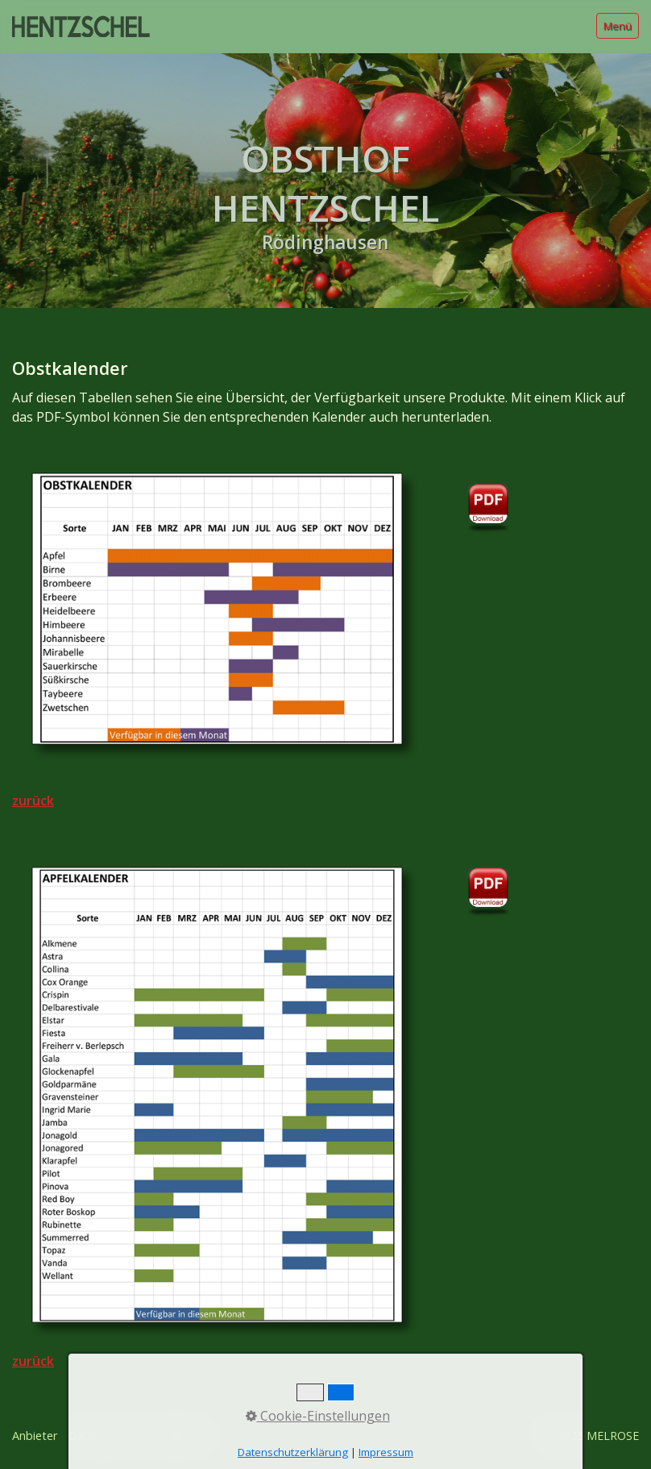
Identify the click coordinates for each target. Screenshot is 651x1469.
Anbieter (34, 1435)
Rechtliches (177, 1435)
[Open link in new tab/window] (488, 501)
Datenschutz (102, 1435)
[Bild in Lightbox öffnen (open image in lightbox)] (217, 609)
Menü (617, 26)
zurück (33, 800)
